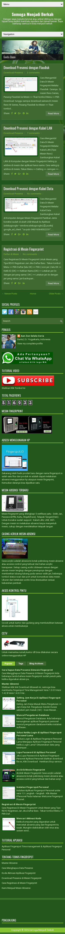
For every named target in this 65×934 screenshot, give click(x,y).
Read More (53, 113)
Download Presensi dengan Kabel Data (28, 188)
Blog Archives (36, 663)
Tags (21, 663)
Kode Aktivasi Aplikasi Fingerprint (19, 873)
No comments (34, 193)
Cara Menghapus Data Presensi (17, 868)
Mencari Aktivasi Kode (28, 818)
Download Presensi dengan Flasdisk (26, 67)
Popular (8, 663)
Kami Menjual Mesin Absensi (16, 888)
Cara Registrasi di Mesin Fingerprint (19, 883)
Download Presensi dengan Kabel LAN (28, 128)
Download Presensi (13, 72)
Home (33, 293)
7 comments (33, 133)
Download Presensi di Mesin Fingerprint (21, 878)
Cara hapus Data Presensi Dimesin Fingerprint (27, 670)
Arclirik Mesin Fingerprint (30, 769)
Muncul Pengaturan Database (32, 715)
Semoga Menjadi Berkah (32, 14)
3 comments (33, 72)
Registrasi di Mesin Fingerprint (24, 249)
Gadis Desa (9, 57)
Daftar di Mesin (11, 254)
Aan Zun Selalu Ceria (32, 336)
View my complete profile (30, 343)
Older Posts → (56, 293)
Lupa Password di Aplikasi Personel (36, 752)
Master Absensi (10, 684)
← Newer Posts (9, 293)
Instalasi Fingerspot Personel (32, 787)
